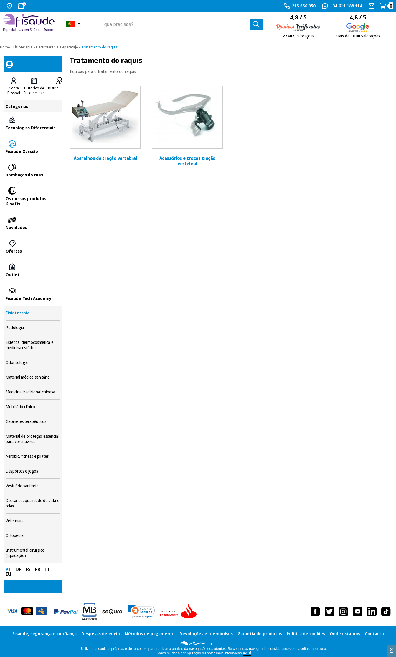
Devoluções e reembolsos (206, 633)
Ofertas (33, 247)
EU (8, 574)
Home (5, 47)
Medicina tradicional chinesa (33, 392)
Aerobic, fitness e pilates (33, 456)
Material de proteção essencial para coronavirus (33, 439)
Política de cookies (306, 633)
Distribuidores (59, 88)
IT (47, 569)
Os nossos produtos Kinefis (33, 196)
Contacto (374, 633)
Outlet (33, 270)
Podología (33, 328)
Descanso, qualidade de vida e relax (33, 503)
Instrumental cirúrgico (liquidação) (33, 553)
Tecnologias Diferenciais (33, 123)
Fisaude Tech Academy (33, 294)
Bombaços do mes (33, 170)
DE (18, 569)
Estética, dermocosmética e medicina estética (33, 345)
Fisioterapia (22, 47)
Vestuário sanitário (33, 486)
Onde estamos (345, 633)
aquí (247, 653)
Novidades (33, 223)
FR (37, 569)
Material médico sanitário (33, 377)
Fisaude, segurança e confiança (44, 633)
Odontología (33, 362)
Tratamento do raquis (99, 47)
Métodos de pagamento (150, 633)
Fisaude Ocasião (33, 147)
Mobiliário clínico (33, 407)
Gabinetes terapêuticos (33, 421)
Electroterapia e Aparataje (57, 47)
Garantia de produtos (259, 633)
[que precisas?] (182, 24)
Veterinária (33, 521)
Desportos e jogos (33, 471)
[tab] (14, 86)
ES (28, 569)
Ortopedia (33, 535)
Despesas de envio (100, 633)
